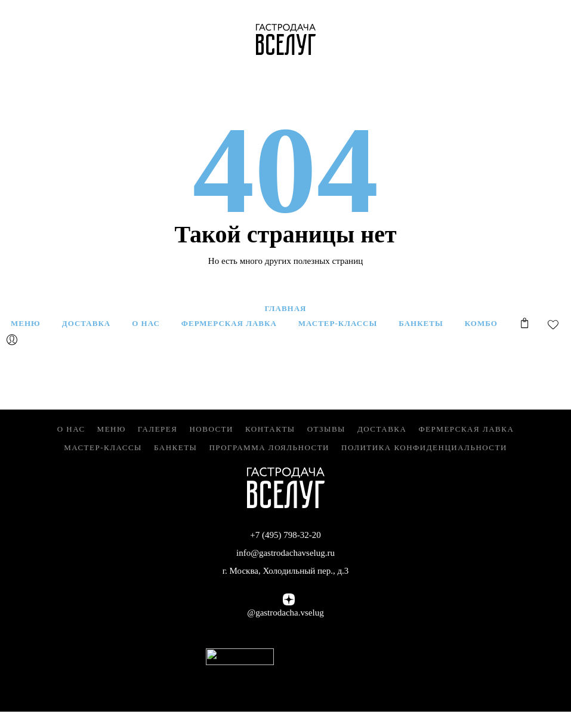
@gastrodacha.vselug (285, 612)
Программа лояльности (269, 447)
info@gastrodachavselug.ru (285, 553)
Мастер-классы (103, 447)
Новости (211, 428)
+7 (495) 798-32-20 (285, 535)
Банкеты (175, 447)
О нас (71, 428)
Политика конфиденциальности (424, 447)
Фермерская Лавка (466, 428)
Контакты (270, 428)
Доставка (382, 428)
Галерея (158, 428)
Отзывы (326, 428)
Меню (111, 428)
